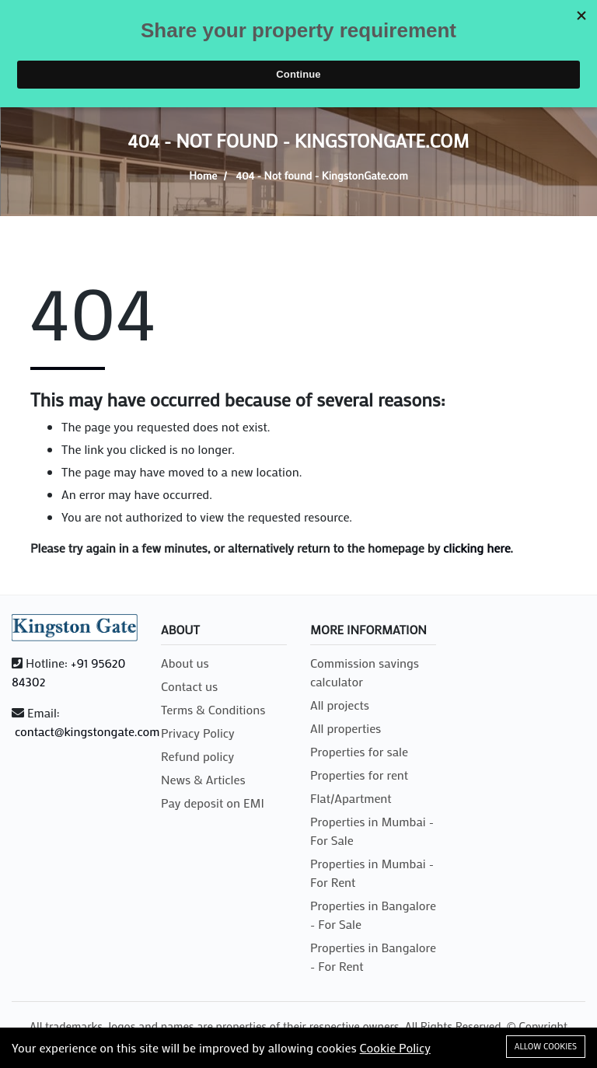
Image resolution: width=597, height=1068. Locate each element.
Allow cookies (546, 1046)
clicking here (476, 547)
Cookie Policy (395, 1047)
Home (203, 175)
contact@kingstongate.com (87, 731)
